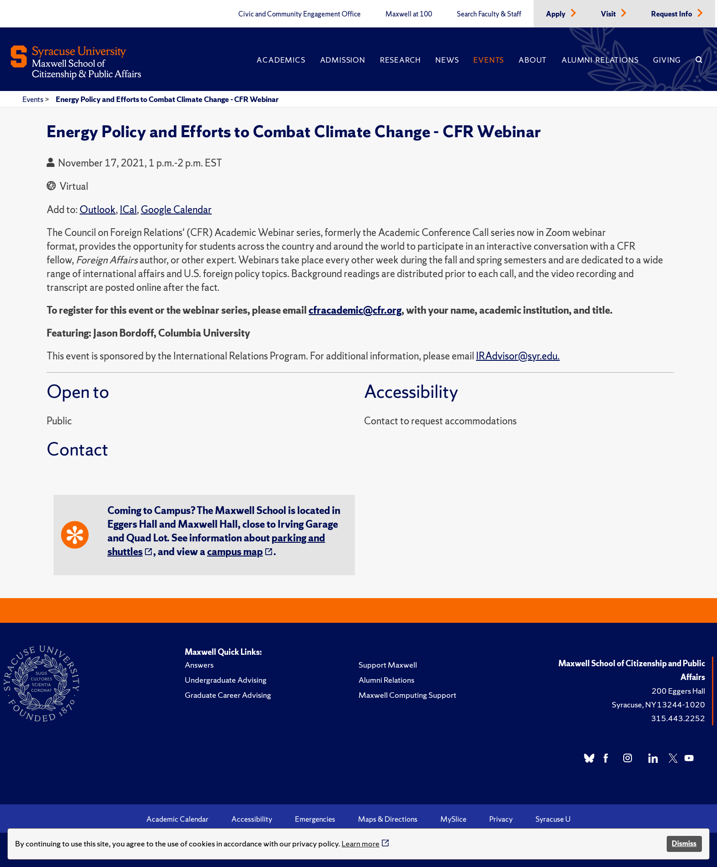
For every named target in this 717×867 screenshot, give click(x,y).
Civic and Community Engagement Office (299, 14)
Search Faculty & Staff (489, 14)
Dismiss (684, 843)
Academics (281, 60)
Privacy (501, 819)
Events (488, 60)
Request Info (672, 14)
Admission (342, 60)
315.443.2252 (678, 718)
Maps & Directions (387, 819)
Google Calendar (176, 209)
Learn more (361, 843)
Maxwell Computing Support (407, 695)
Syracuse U (553, 819)
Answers (199, 664)
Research (400, 60)
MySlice (453, 819)
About (533, 60)
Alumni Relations (600, 60)
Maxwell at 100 (408, 14)
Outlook (98, 209)
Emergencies (315, 819)
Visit (609, 14)
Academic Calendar (177, 819)
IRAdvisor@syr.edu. (518, 356)
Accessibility (251, 819)
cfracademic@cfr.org (355, 310)
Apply (556, 14)
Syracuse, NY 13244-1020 (658, 704)
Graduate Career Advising (228, 695)
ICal (128, 209)
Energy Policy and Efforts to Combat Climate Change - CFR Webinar (167, 99)
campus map (235, 551)
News (447, 60)
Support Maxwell (387, 664)
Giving (667, 60)
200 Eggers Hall (678, 690)
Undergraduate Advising (226, 679)
